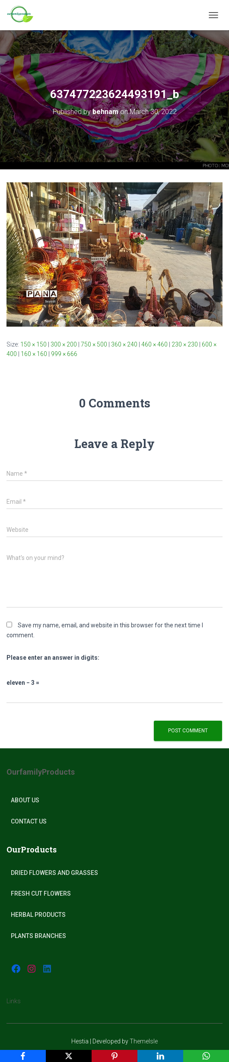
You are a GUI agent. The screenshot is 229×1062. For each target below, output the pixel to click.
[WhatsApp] (206, 1056)
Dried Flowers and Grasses (54, 872)
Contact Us (29, 821)
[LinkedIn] (160, 1056)
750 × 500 (94, 344)
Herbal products (38, 914)
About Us (25, 800)
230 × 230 (185, 344)
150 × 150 (33, 344)
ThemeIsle (144, 1041)
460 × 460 (154, 344)
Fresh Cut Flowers (41, 893)
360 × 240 (124, 344)
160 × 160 (34, 353)
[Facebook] (23, 1056)
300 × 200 (64, 344)
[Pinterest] (114, 1056)
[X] (69, 1056)
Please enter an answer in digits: (52, 657)
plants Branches (38, 935)
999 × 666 (64, 353)
